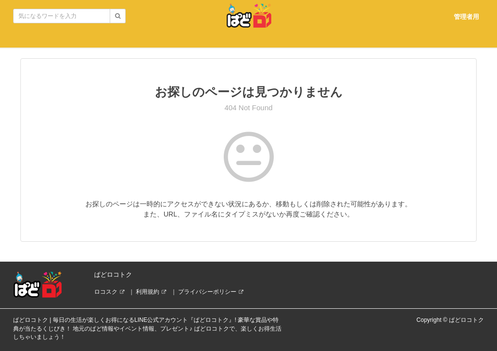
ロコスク (105, 291)
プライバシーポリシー (207, 291)
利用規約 (147, 291)
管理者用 (466, 16)
